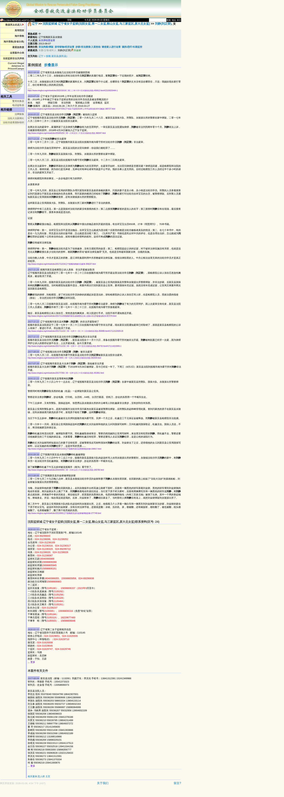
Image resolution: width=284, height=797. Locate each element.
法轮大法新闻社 (16, 118)
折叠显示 (51, 65)
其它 (179, 20)
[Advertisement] (78, 792)
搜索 (168, 20)
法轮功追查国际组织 (13, 122)
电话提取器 (18, 105)
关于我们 (102, 783)
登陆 (69, 20)
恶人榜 (41, 776)
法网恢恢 (19, 114)
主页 (47, 776)
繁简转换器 (18, 101)
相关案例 (32, 776)
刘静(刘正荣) (163, 23)
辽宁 (35, 23)
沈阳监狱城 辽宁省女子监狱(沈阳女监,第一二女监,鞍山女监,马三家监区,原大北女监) (96, 23)
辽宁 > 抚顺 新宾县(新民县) (53, 56)
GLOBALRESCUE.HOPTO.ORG (17, 20)
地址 (174, 20)
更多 (32, 662)
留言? (177, 783)
